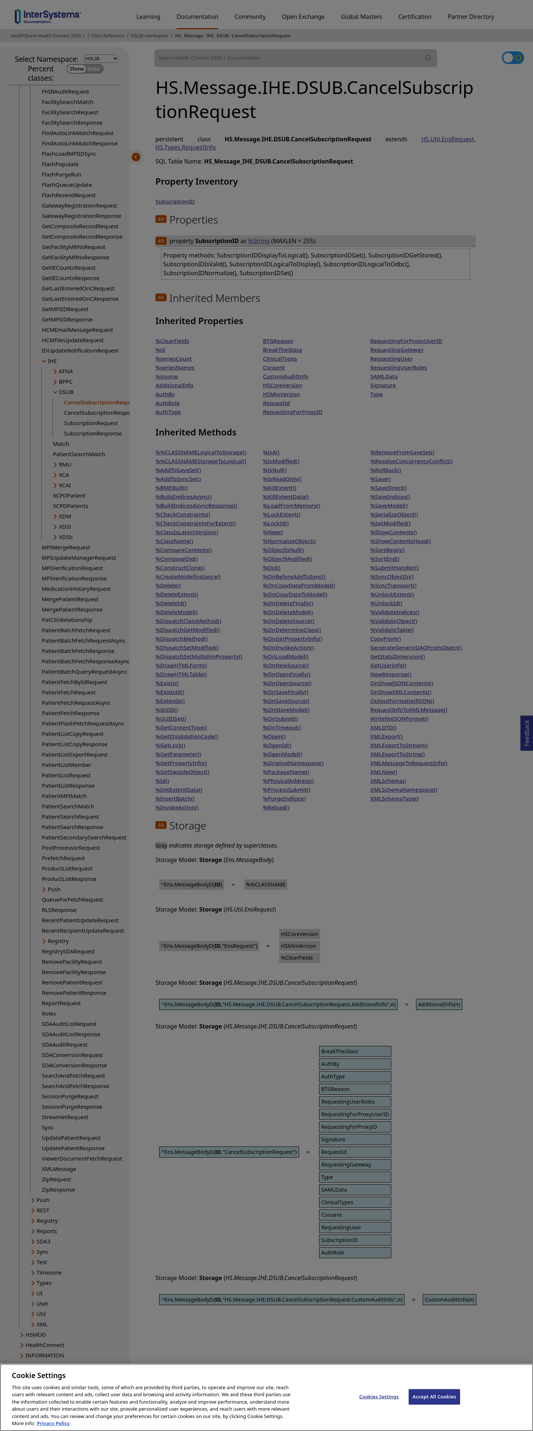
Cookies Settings (379, 1403)
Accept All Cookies (434, 1403)
